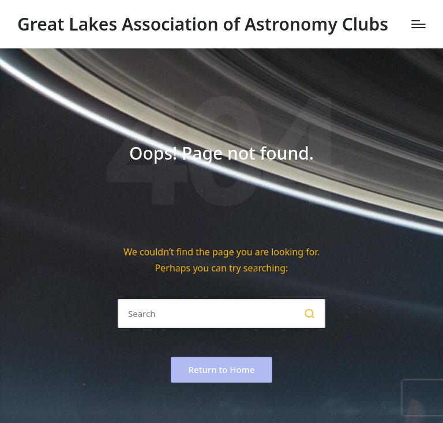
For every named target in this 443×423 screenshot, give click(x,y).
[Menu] (418, 24)
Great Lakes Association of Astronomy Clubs (202, 23)
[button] (309, 313)
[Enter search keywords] (221, 313)
